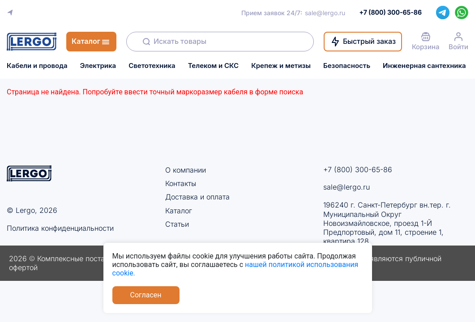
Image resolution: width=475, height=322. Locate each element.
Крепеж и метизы (281, 66)
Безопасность (346, 66)
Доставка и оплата (197, 196)
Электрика (98, 66)
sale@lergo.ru (325, 13)
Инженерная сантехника (424, 66)
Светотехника (151, 66)
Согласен (146, 295)
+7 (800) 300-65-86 (357, 169)
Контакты (180, 183)
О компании (185, 169)
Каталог (178, 210)
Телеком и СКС (213, 66)
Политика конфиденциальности (60, 228)
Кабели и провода (37, 66)
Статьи (177, 224)
